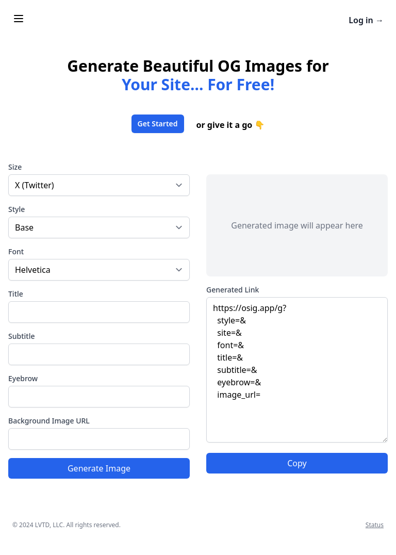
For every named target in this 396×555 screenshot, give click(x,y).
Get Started (158, 123)
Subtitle (21, 336)
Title (15, 294)
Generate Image (99, 468)
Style (16, 209)
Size (15, 167)
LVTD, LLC (49, 524)
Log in (366, 20)
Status (375, 524)
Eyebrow (23, 378)
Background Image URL (49, 421)
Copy (296, 463)
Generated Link (232, 290)
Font (16, 251)
